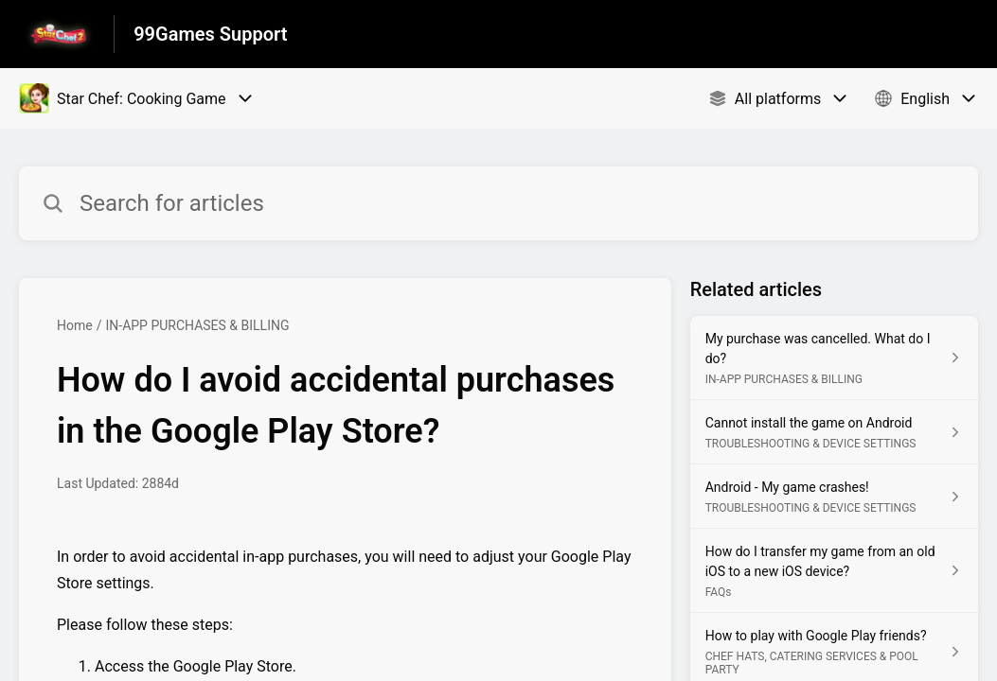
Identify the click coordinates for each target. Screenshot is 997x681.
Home (75, 325)
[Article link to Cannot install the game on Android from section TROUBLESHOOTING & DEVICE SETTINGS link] (834, 432)
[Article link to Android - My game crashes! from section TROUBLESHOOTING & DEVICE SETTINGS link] (834, 496)
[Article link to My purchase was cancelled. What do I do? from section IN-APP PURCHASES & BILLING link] (834, 358)
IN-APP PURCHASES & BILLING (197, 325)
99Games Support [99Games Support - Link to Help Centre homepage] (210, 34)
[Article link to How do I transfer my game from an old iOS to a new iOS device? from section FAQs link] (834, 571)
